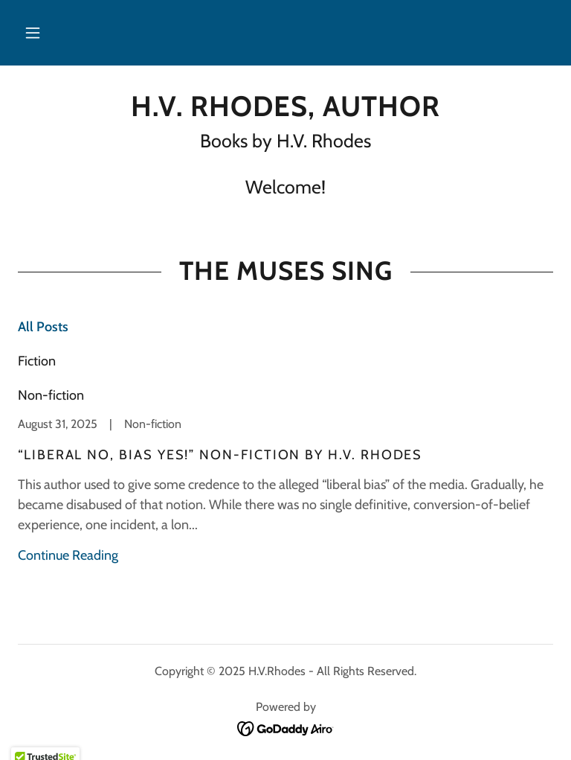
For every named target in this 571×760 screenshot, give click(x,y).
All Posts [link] (43, 327)
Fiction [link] (37, 361)
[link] (285, 111)
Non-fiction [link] (51, 395)
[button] (33, 33)
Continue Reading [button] (68, 555)
